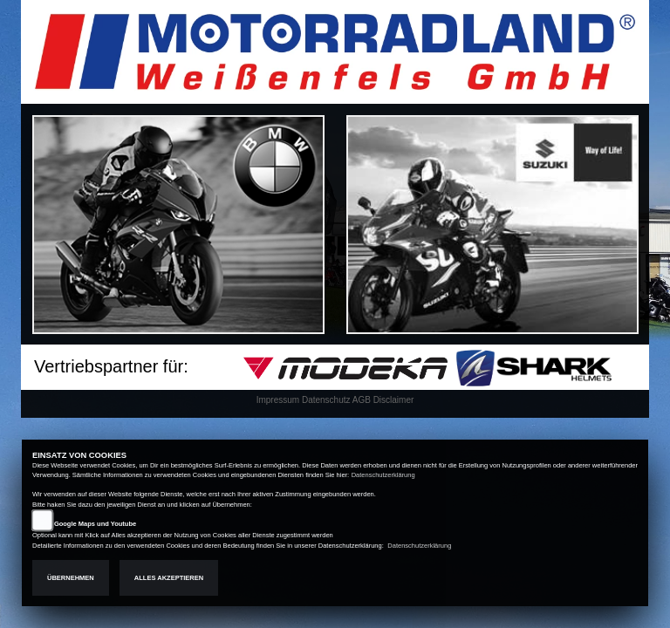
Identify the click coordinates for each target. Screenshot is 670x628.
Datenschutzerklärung (383, 475)
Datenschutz (326, 400)
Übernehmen (70, 578)
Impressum (277, 400)
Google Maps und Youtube (95, 524)
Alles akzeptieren (168, 578)
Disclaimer (393, 400)
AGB (361, 400)
